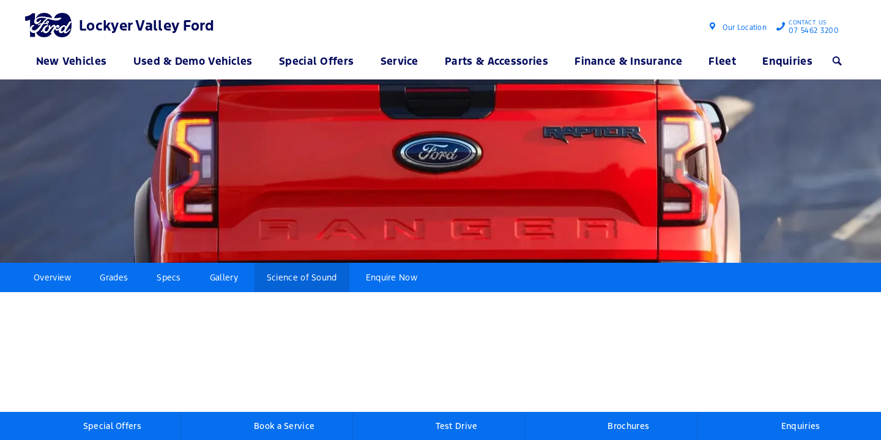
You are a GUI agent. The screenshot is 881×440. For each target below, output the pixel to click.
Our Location (745, 27)
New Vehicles (71, 61)
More (454, 277)
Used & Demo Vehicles (193, 61)
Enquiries (787, 61)
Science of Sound (302, 277)
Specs (169, 277)
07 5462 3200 (811, 28)
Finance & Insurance (628, 61)
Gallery (224, 277)
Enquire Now (391, 277)
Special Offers (316, 61)
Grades (114, 277)
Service (399, 61)
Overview (52, 277)
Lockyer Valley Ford (147, 26)
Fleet (722, 61)
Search (836, 61)
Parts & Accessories (496, 61)
